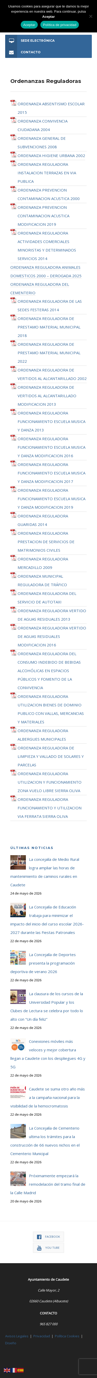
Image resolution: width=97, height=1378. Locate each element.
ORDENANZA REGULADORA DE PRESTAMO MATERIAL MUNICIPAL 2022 (49, 353)
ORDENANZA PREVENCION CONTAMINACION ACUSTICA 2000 (49, 194)
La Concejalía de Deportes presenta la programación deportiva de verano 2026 (43, 963)
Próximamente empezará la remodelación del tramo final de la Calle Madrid (47, 1184)
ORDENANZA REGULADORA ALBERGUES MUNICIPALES (43, 735)
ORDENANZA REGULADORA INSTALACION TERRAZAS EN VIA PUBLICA (47, 173)
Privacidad (41, 1336)
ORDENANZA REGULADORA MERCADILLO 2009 (43, 563)
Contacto (23, 52)
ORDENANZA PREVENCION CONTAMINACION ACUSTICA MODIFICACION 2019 (43, 216)
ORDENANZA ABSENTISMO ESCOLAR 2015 (51, 108)
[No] (90, 16)
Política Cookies (67, 1336)
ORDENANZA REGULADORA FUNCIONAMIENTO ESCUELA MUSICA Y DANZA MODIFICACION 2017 (51, 473)
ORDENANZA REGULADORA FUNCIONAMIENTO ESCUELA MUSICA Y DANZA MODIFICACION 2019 (51, 499)
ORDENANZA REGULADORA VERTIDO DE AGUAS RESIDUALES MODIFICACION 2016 (52, 636)
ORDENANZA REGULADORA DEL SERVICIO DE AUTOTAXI (47, 597)
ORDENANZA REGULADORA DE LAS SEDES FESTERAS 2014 (50, 305)
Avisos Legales (16, 1336)
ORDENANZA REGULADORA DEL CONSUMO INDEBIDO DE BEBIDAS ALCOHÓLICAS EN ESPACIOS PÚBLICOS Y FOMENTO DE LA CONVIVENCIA (49, 670)
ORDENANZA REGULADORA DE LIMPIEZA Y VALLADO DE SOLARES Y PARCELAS (51, 756)
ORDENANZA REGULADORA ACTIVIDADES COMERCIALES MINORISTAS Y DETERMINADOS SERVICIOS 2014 (47, 245)
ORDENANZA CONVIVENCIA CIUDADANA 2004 (43, 125)
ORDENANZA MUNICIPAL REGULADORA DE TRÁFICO (42, 580)
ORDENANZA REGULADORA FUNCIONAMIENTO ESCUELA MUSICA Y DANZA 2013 (51, 421)
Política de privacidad (59, 25)
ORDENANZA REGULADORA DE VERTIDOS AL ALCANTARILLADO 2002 (52, 374)
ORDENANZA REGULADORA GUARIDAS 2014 (43, 520)
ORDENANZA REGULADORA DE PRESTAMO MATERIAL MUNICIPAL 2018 (49, 327)
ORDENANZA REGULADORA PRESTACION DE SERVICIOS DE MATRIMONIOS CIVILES (46, 542)
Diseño (10, 1343)
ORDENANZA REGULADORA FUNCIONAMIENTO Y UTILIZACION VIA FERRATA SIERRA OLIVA (49, 808)
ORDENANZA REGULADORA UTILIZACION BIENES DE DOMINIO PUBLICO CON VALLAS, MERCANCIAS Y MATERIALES (51, 709)
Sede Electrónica (30, 40)
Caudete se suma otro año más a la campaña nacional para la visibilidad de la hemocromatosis (47, 1097)
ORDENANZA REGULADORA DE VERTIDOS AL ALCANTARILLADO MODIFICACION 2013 (47, 396)
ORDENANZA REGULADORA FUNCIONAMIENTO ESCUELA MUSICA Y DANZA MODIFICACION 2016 (51, 447)
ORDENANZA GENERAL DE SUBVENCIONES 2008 (42, 142)
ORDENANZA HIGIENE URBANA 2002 (51, 155)
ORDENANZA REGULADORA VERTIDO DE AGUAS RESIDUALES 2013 (52, 615)
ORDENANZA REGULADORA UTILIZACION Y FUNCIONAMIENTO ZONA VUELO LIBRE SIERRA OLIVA (49, 782)
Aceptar (29, 25)
